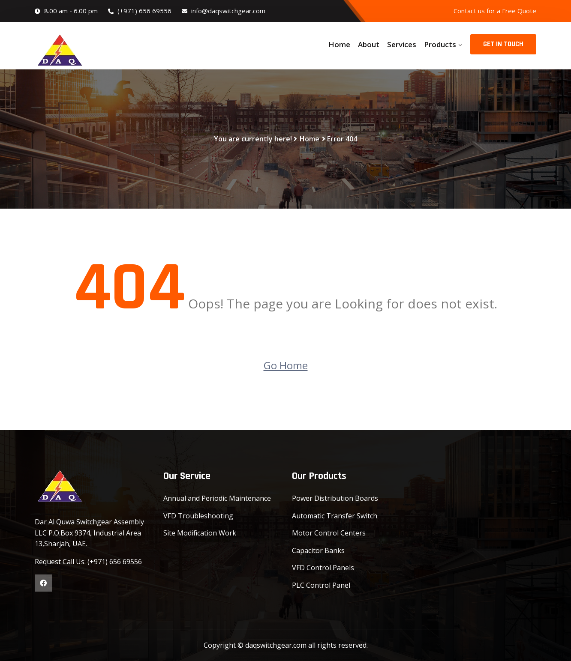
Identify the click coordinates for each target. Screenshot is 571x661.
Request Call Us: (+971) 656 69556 (88, 561)
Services (401, 44)
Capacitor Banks (318, 550)
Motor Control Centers (329, 533)
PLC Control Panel (321, 585)
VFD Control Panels (323, 567)
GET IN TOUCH (503, 44)
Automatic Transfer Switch (334, 515)
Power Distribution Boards (335, 498)
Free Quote (519, 10)
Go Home (286, 365)
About (368, 44)
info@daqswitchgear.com (223, 10)
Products (440, 44)
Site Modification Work (199, 533)
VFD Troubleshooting (198, 515)
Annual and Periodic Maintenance (217, 498)
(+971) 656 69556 (139, 10)
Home (339, 44)
